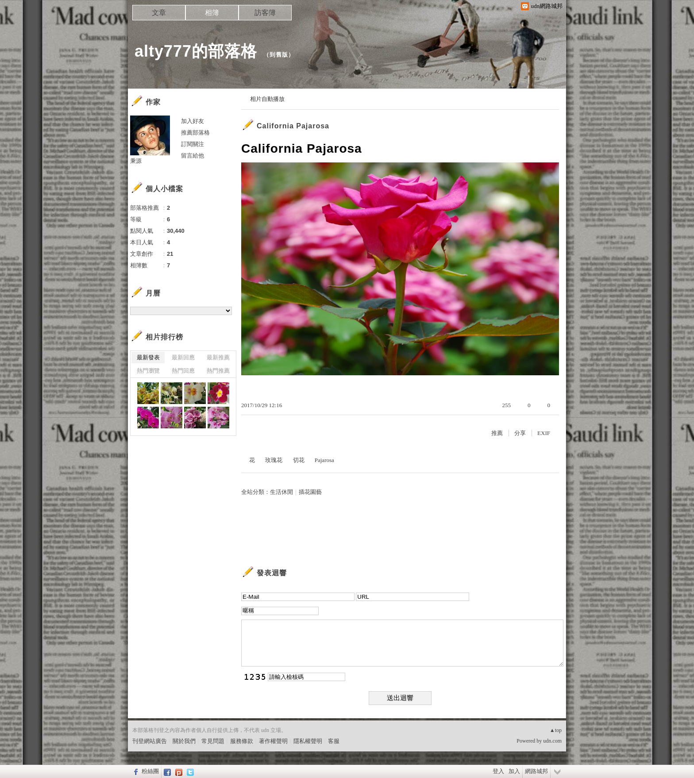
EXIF (543, 433)
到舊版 (279, 54)
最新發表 (148, 357)
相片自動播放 (267, 99)
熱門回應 (183, 370)
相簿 (212, 12)
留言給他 (192, 155)
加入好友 (192, 121)
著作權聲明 (273, 741)
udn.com (552, 741)
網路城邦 (536, 771)
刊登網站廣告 (149, 741)
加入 (514, 771)
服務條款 (241, 741)
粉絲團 (150, 771)
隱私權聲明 (307, 741)
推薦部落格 (195, 132)
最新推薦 (218, 357)
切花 (299, 460)
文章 (159, 12)
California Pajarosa (293, 126)
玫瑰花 (273, 460)
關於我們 (184, 741)
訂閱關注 (192, 144)
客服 (333, 741)
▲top (556, 730)
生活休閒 (281, 492)
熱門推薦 (218, 370)
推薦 (497, 433)
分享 (520, 433)
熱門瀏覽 (148, 370)
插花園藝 (310, 492)
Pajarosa (324, 460)
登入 (498, 771)
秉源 (136, 161)
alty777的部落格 (196, 51)
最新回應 (183, 357)
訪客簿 (265, 12)
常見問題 (212, 741)
